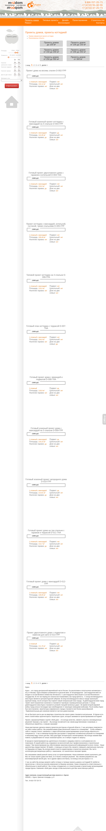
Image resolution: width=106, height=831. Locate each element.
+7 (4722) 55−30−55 (92, 5)
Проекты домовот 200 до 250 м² (78, 51)
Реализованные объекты (36, 38)
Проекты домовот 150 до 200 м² (51, 51)
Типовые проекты (50, 20)
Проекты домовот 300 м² (78, 58)
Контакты (100, 23)
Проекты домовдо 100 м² (51, 43)
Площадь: (4, 50)
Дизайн (65, 20)
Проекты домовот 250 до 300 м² (51, 58)
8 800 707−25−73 (94, 2)
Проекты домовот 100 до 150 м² (78, 43)
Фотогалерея (64, 23)
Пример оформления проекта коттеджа (41, 36)
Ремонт (28, 23)
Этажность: (4, 55)
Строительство (98, 20)
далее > (45, 65)
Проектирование (80, 20)
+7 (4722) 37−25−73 (92, 8)
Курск (38, 4)
